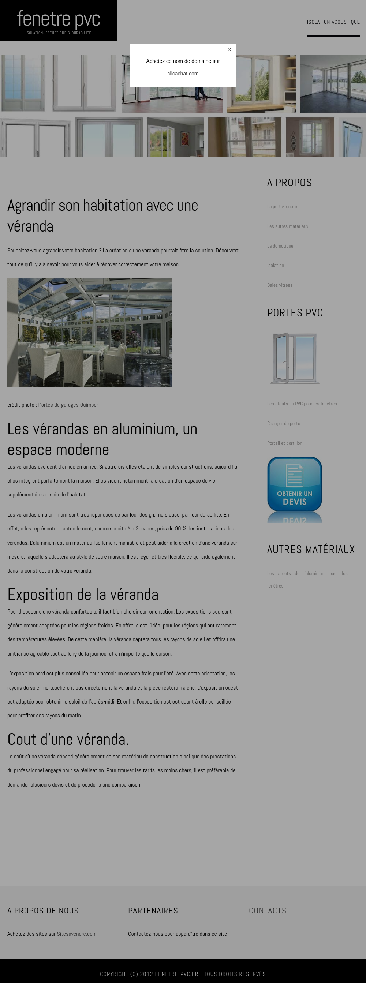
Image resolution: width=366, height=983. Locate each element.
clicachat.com (183, 73)
